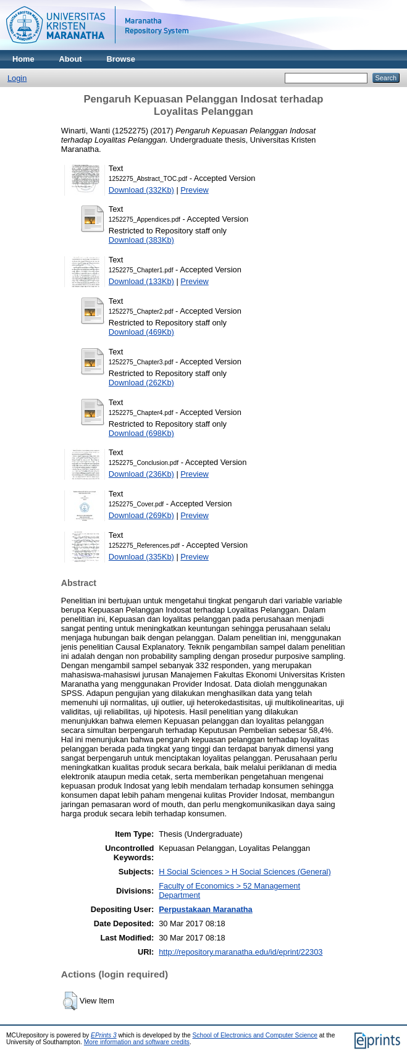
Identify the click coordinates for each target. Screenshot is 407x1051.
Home (23, 59)
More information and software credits (137, 1042)
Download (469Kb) (141, 332)
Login (17, 78)
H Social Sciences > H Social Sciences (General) (244, 871)
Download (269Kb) (141, 515)
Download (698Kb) (141, 433)
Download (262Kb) (141, 382)
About (70, 59)
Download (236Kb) (141, 474)
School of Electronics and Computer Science (255, 1035)
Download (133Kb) (141, 281)
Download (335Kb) (141, 556)
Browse (121, 59)
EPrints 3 (104, 1035)
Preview (194, 190)
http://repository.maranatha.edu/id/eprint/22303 (240, 952)
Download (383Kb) (141, 240)
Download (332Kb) (141, 190)
